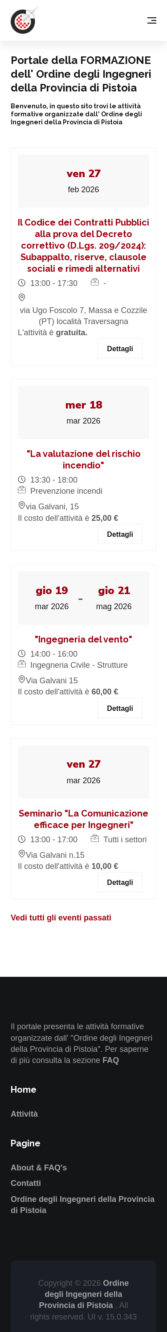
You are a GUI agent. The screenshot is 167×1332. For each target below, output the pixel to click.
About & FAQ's (39, 1167)
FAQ (110, 1060)
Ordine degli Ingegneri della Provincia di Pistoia (84, 1294)
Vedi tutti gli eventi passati (61, 917)
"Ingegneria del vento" (83, 639)
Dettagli (120, 349)
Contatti (26, 1183)
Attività (24, 1114)
